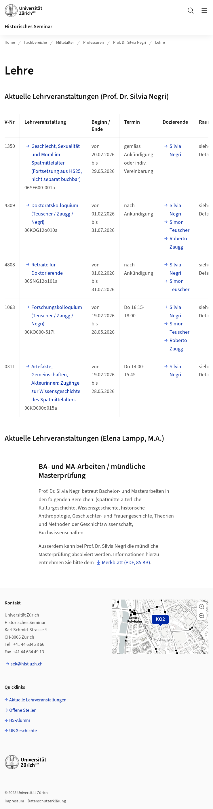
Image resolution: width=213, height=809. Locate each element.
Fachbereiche (35, 42)
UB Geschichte (23, 731)
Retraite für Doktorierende (47, 269)
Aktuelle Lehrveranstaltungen (37, 700)
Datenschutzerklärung (47, 801)
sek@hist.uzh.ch (27, 664)
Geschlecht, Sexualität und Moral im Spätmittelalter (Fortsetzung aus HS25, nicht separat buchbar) (56, 163)
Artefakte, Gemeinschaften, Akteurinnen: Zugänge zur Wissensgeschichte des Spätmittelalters (55, 383)
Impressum (14, 801)
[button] (201, 606)
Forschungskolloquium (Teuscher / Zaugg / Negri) (56, 316)
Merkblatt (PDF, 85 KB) (126, 562)
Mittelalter (65, 42)
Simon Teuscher (179, 226)
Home (10, 42)
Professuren (93, 42)
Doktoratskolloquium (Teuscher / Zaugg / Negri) (54, 214)
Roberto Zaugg (178, 243)
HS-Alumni (19, 720)
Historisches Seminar (28, 26)
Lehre (160, 42)
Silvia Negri (175, 150)
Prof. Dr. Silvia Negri (129, 42)
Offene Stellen (23, 710)
